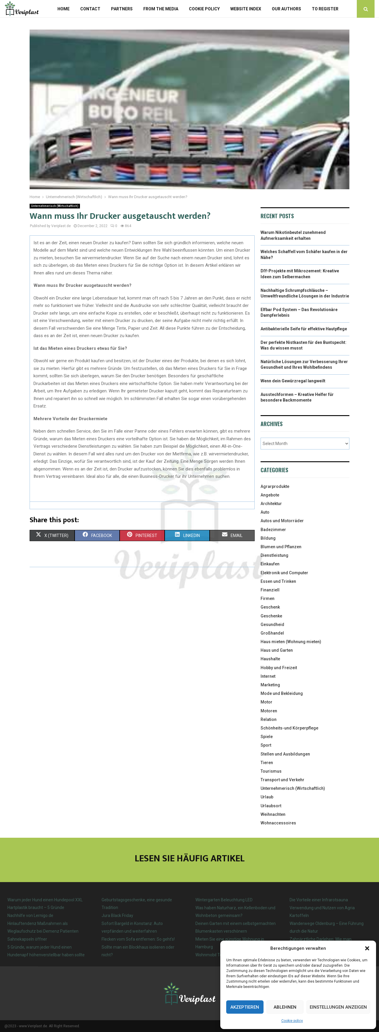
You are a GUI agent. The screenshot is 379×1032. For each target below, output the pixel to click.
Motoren (269, 711)
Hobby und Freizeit (279, 667)
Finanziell (270, 590)
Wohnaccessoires (278, 823)
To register (325, 9)
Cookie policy (292, 1021)
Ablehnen (285, 1007)
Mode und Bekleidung (282, 693)
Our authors (286, 9)
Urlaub (267, 797)
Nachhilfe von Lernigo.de (30, 915)
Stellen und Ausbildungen (285, 754)
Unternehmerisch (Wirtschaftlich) (54, 206)
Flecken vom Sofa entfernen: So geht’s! (138, 939)
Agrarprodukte (275, 486)
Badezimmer (273, 529)
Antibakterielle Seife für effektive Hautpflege (304, 328)
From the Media (160, 9)
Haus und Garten (277, 650)
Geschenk (270, 607)
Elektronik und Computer (284, 572)
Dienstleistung (274, 555)
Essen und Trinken (278, 581)
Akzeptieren (244, 1007)
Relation (269, 719)
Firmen (267, 598)
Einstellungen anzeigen (338, 1007)
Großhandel (272, 633)
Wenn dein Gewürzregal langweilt (293, 380)
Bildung (268, 538)
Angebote (270, 495)
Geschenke (271, 616)
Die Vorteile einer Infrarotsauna (319, 899)
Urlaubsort (271, 805)
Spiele (267, 736)
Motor (266, 702)
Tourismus (271, 771)
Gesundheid (272, 624)
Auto (265, 512)
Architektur (271, 503)
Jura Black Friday (117, 915)
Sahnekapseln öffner (27, 939)
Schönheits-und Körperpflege (289, 728)
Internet (268, 676)
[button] (367, 948)
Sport (266, 745)
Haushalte (270, 658)
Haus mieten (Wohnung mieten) (291, 641)
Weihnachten (273, 814)
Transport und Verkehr (282, 779)
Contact (90, 9)
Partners (122, 9)
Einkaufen (270, 564)
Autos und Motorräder (282, 520)
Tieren (267, 762)
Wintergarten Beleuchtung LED (224, 899)
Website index (245, 9)
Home (63, 9)
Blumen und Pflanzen (281, 546)
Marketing (270, 684)
